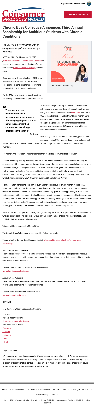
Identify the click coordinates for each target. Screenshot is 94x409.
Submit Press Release (40, 389)
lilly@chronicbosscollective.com (16, 321)
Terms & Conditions (60, 389)
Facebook (6, 328)
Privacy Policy (42, 394)
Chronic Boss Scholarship (24, 67)
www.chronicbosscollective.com (16, 271)
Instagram (6, 335)
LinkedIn (6, 331)
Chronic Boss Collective (32, 61)
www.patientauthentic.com (14, 295)
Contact (54, 394)
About (4, 389)
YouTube (6, 338)
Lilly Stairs (75, 112)
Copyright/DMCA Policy (81, 389)
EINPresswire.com (11, 61)
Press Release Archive (19, 389)
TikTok (5, 342)
